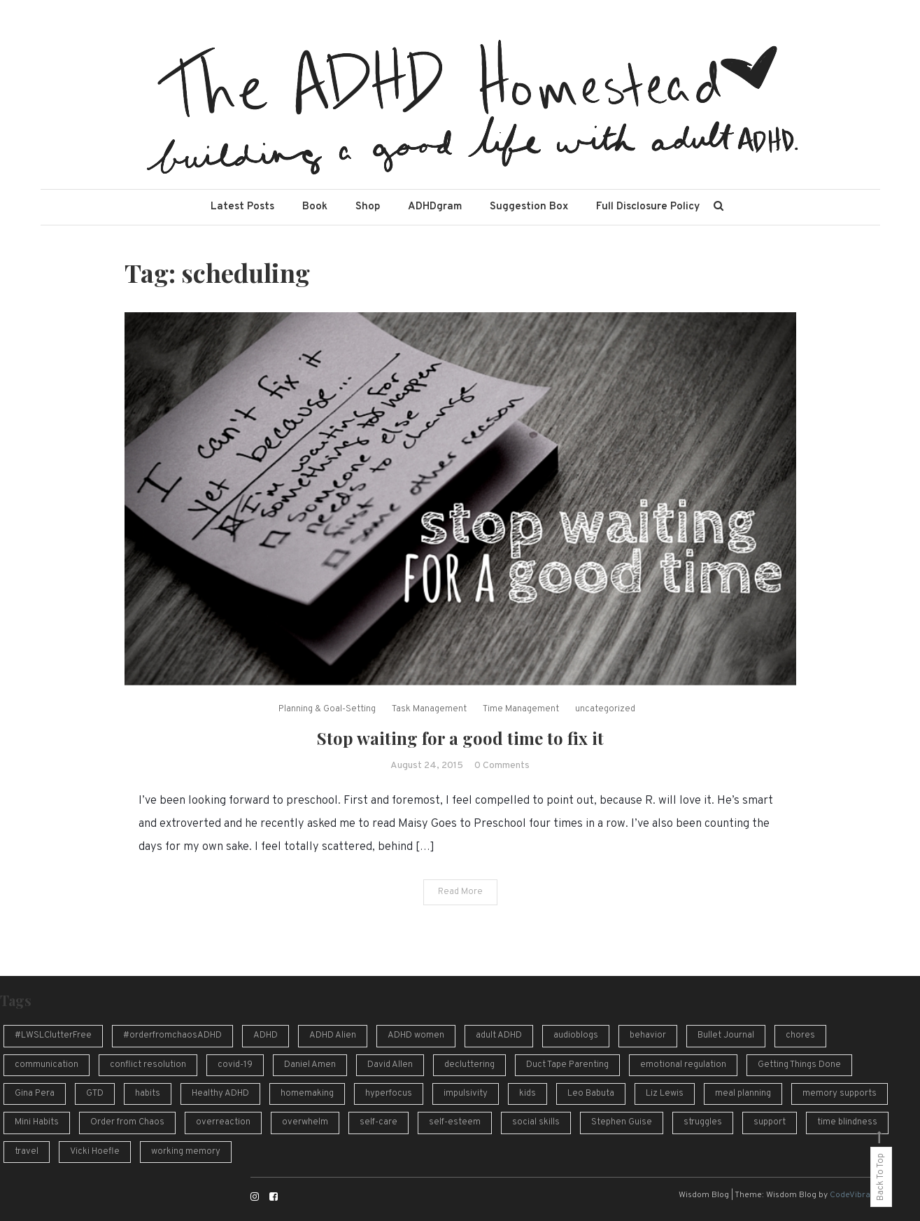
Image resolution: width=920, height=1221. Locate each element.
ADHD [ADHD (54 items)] (265, 1035)
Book (314, 207)
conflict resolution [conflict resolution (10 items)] (148, 1064)
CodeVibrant (854, 1195)
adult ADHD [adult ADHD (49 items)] (499, 1035)
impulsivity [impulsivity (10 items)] (466, 1093)
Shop (367, 207)
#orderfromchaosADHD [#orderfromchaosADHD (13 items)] (172, 1035)
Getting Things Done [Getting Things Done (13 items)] (799, 1064)
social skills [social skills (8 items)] (536, 1122)
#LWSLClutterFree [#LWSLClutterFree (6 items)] (53, 1035)
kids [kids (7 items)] (527, 1093)
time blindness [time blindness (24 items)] (847, 1122)
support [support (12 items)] (769, 1122)
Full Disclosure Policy (648, 207)
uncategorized (605, 709)
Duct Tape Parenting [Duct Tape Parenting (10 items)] (567, 1064)
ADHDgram (435, 207)
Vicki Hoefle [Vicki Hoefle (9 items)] (95, 1151)
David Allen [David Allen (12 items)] (390, 1064)
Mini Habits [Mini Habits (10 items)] (37, 1122)
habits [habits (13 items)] (147, 1093)
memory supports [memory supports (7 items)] (839, 1093)
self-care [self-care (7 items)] (378, 1122)
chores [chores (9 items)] (800, 1035)
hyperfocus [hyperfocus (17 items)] (388, 1093)
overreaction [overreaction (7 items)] (223, 1122)
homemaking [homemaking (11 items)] (307, 1093)
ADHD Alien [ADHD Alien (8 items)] (332, 1035)
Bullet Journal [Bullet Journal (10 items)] (726, 1035)
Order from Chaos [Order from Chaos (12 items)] (127, 1122)
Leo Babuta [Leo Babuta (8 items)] (590, 1093)
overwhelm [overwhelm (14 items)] (305, 1122)
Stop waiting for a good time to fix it (460, 738)
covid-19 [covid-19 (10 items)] (235, 1064)
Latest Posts (242, 207)
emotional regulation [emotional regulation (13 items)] (683, 1064)
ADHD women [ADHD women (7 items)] (416, 1035)
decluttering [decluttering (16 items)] (469, 1064)
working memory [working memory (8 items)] (185, 1151)
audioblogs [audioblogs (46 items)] (575, 1035)
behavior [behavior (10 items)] (648, 1035)
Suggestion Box (529, 207)
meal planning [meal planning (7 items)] (743, 1093)
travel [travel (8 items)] (26, 1151)
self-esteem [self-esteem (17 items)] (455, 1122)
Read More (460, 892)
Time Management (521, 709)
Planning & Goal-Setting (327, 709)
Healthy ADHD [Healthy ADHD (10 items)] (220, 1093)
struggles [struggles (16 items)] (703, 1122)
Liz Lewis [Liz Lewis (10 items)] (665, 1093)
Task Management (429, 709)
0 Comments (502, 766)
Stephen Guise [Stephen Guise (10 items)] (621, 1122)
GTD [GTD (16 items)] (95, 1093)
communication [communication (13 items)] (46, 1064)
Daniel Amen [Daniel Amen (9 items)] (310, 1064)
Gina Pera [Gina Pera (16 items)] (35, 1093)
